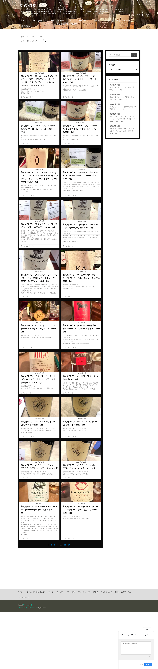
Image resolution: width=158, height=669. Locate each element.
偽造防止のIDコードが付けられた (73, 236)
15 (69, 547)
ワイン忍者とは (24, 26)
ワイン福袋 (71, 21)
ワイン (21, 21)
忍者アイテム (125, 21)
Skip (141, 664)
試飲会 (95, 21)
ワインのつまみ (106, 21)
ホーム (23, 37)
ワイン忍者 (27, 605)
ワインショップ (83, 21)
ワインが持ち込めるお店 (36, 21)
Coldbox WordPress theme (28, 608)
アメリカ (26, 97)
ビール (51, 21)
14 (65, 547)
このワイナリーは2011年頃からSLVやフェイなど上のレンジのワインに (81, 233)
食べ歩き (60, 21)
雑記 (116, 21)
